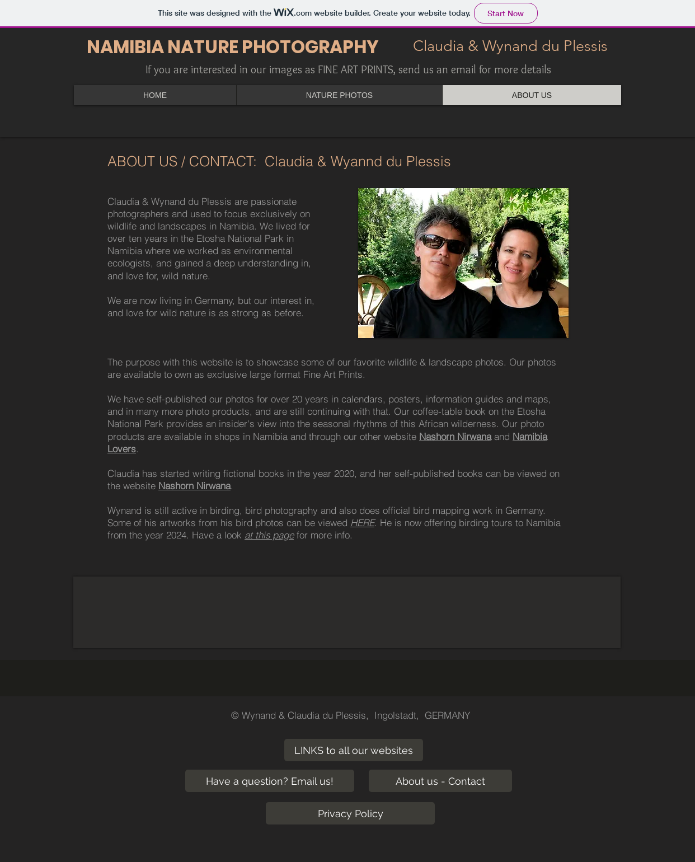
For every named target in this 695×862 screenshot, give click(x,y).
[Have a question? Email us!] (269, 781)
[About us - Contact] (440, 781)
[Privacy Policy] (350, 813)
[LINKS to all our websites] (353, 750)
